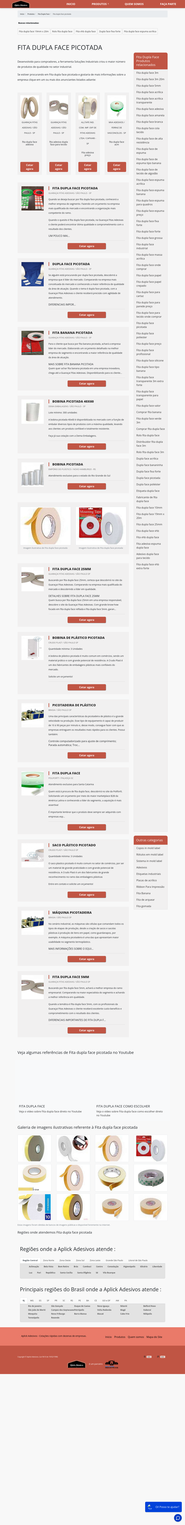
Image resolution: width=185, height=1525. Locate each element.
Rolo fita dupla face (62, 31)
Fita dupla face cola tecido (148, 130)
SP (48, 1300)
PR (56, 1300)
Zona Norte (48, 1260)
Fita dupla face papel (148, 275)
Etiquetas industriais (148, 874)
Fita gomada (143, 906)
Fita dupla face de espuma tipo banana (148, 161)
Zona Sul (80, 1260)
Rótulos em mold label (149, 854)
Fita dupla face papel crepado (148, 283)
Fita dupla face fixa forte (147, 223)
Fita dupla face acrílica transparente (149, 100)
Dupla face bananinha (149, 465)
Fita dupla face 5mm (148, 85)
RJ (24, 1300)
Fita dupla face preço (148, 343)
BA (87, 1300)
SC (64, 1300)
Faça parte (168, 4)
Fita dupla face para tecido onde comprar (149, 314)
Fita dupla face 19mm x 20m (34, 31)
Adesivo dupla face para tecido (147, 556)
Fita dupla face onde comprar (148, 267)
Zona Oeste (65, 1260)
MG (32, 1300)
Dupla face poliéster (148, 484)
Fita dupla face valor (148, 405)
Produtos (99, 4)
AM (117, 1300)
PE (79, 1300)
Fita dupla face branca (149, 122)
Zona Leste (95, 1260)
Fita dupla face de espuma (147, 151)
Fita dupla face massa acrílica (149, 256)
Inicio (70, 4)
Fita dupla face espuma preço (150, 212)
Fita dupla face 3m (147, 73)
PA (125, 1300)
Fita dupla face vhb (147, 531)
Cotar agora (29, 167)
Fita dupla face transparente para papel (147, 395)
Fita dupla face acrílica (149, 92)
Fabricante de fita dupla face (146, 499)
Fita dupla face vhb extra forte (147, 566)
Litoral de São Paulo (138, 1260)
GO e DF (106, 1300)
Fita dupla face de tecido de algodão (147, 171)
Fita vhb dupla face (86, 31)
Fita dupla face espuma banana (150, 192)
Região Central (30, 1260)
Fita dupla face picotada (145, 325)
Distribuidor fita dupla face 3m (149, 443)
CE (96, 1300)
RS (72, 1300)
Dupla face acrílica (147, 458)
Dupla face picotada (148, 478)
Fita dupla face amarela (150, 115)
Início (108, 1337)
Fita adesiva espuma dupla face (148, 545)
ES (40, 1300)
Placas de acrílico (146, 880)
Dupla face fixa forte (109, 31)
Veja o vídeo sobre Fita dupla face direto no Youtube (50, 1111)
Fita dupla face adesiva (150, 109)
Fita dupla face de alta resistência (149, 140)
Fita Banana (143, 893)
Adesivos (141, 867)
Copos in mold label (148, 848)
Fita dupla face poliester (145, 335)
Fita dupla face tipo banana (147, 369)
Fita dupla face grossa (149, 238)
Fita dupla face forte (148, 231)
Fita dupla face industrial (145, 246)
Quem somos (134, 4)
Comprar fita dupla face (150, 429)
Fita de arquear (145, 899)
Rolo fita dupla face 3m (150, 452)
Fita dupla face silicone (150, 360)
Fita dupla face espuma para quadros (150, 202)
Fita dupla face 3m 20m (150, 79)
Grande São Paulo (114, 1260)
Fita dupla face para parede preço (148, 304)
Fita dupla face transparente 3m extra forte (150, 381)
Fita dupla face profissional (145, 352)
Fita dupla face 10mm (149, 507)
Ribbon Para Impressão (150, 887)
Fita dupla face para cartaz (148, 294)
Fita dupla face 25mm (149, 524)
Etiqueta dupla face (148, 491)
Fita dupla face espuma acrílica (140, 31)
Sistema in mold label (149, 861)
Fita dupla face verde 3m (148, 420)
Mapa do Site (154, 1337)
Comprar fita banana (148, 412)
